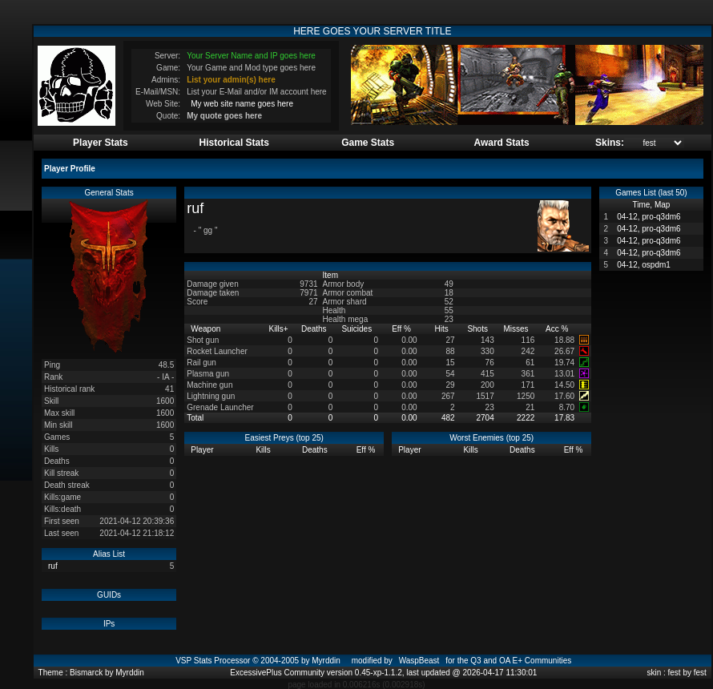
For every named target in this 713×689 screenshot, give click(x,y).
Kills (278, 328)
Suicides (357, 328)
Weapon (207, 328)
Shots (478, 328)
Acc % (558, 328)
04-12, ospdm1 (644, 264)
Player (203, 449)
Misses (516, 328)
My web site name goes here (242, 103)
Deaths (314, 328)
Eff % (402, 328)
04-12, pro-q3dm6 (649, 216)
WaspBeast (419, 660)
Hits (443, 328)
